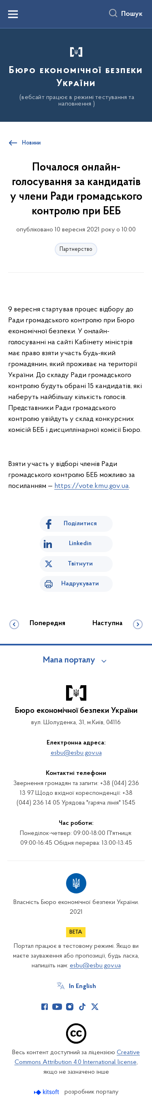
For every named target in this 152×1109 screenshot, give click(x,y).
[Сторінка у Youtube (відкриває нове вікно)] (57, 1007)
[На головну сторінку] (76, 74)
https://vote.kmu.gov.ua (91, 486)
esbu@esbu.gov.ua (76, 753)
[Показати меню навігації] (13, 14)
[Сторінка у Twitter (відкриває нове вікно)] (95, 1007)
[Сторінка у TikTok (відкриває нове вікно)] (82, 1007)
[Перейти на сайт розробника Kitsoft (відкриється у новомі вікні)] (47, 1092)
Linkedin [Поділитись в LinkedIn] (80, 543)
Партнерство (76, 249)
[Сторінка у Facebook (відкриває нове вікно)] (44, 1007)
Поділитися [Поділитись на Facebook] (80, 523)
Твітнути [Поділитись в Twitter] (80, 564)
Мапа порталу (69, 660)
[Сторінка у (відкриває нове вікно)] (107, 1007)
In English (82, 986)
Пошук (132, 14)
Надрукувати (80, 583)
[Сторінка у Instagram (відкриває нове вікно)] (70, 1007)
